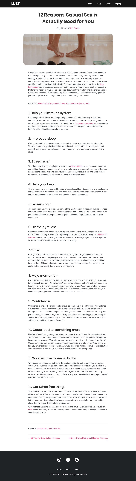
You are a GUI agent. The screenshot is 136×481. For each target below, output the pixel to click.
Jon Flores (74, 28)
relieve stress (76, 166)
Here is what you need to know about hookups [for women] (63, 103)
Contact (76, 469)
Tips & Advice (54, 429)
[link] (90, 4)
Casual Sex (42, 429)
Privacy (60, 469)
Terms (68, 469)
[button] (59, 460)
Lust (30, 410)
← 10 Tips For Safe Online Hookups (44, 438)
